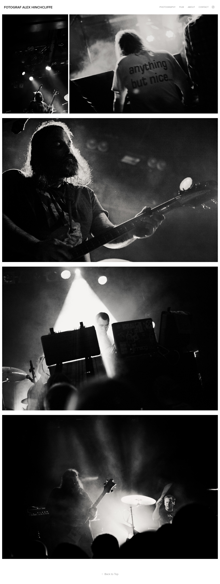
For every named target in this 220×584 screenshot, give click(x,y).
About (191, 7)
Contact (204, 7)
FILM (181, 7)
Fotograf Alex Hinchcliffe (28, 7)
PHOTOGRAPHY (168, 7)
